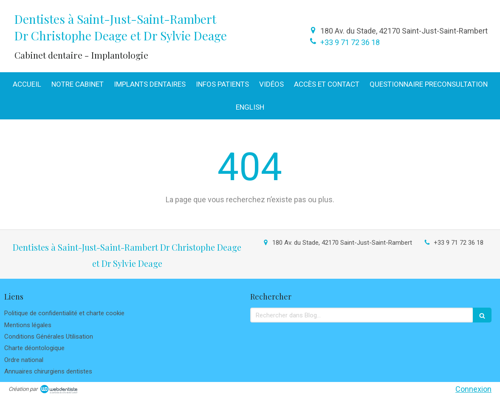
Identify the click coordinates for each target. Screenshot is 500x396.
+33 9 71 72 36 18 (350, 42)
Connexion (473, 389)
